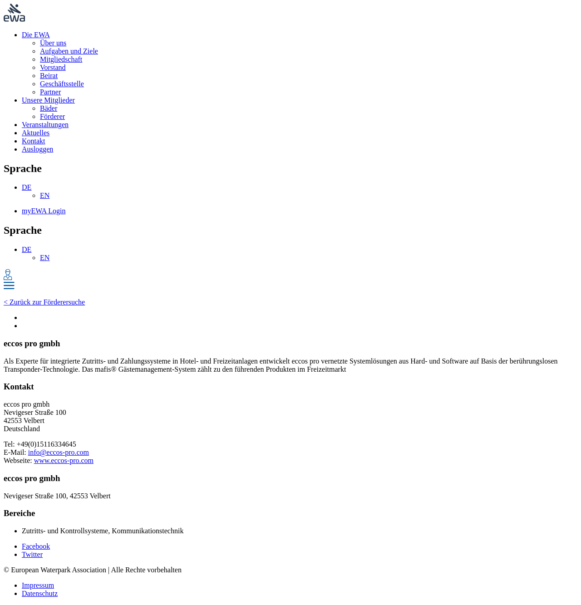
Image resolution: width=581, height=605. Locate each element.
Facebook (36, 546)
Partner (50, 92)
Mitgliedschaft (61, 59)
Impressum (38, 585)
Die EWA (36, 35)
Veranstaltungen (45, 124)
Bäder (48, 108)
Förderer (52, 116)
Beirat (49, 75)
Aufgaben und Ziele (69, 51)
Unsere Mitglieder (48, 100)
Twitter (32, 554)
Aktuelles (35, 133)
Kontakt (33, 141)
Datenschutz (40, 593)
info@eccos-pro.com (58, 452)
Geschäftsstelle (62, 84)
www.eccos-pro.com (64, 460)
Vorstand (53, 67)
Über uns (53, 43)
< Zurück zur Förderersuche (44, 302)
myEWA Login (43, 211)
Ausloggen (37, 149)
